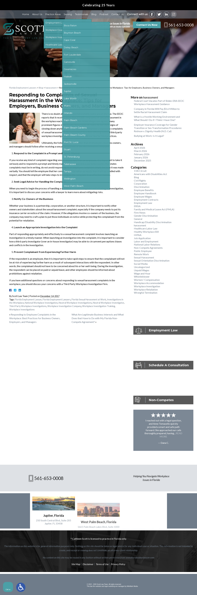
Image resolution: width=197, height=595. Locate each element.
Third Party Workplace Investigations (27, 306)
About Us (37, 14)
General (138, 218)
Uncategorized (142, 267)
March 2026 (140, 150)
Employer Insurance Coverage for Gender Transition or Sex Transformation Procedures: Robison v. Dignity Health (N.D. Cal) (158, 128)
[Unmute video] (142, 496)
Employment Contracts (146, 199)
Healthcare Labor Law (145, 228)
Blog (93, 14)
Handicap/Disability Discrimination (152, 222)
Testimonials (81, 14)
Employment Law (143, 202)
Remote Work (141, 254)
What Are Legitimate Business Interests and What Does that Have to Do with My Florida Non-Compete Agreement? (98, 318)
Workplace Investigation (147, 286)
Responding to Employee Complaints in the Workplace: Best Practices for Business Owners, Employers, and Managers (34, 318)
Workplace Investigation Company (64, 306)
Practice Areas (53, 14)
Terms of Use (102, 564)
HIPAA (137, 234)
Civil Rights (140, 180)
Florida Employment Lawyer (28, 299)
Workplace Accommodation (149, 283)
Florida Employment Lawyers (22, 87)
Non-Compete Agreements (148, 247)
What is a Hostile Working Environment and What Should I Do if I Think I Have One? (157, 118)
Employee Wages (143, 196)
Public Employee (143, 250)
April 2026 (139, 147)
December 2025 (142, 160)
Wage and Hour (142, 273)
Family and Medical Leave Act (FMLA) (154, 209)
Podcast (103, 14)
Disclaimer (88, 564)
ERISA (137, 206)
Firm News (139, 212)
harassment (51, 87)
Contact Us (117, 14)
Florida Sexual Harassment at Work (89, 299)
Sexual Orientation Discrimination (151, 260)
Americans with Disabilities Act (150, 174)
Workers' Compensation (147, 279)
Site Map (75, 564)
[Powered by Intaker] (170, 588)
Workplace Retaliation (146, 289)
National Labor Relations (147, 244)
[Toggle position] (180, 496)
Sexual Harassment (144, 257)
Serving (68, 14)
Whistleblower (142, 276)
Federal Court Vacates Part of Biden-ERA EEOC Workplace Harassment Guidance (159, 102)
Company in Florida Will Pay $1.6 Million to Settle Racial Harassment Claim (157, 110)
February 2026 (141, 154)
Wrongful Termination (145, 292)
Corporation (140, 183)
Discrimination (141, 186)
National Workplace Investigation (41, 302)
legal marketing (110, 586)
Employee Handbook (145, 193)
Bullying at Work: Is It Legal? (149, 135)
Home (25, 14)
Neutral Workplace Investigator (108, 302)
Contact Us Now (146, 24)
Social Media (141, 263)
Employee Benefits (144, 190)
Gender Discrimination (146, 215)
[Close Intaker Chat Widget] (186, 496)
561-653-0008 (181, 25)
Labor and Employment (146, 241)
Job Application (142, 238)
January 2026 (141, 157)
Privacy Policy (118, 564)
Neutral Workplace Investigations (75, 302)
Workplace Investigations (22, 309)
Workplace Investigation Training (98, 306)
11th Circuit (140, 170)
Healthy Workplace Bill (146, 231)
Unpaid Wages (141, 270)
